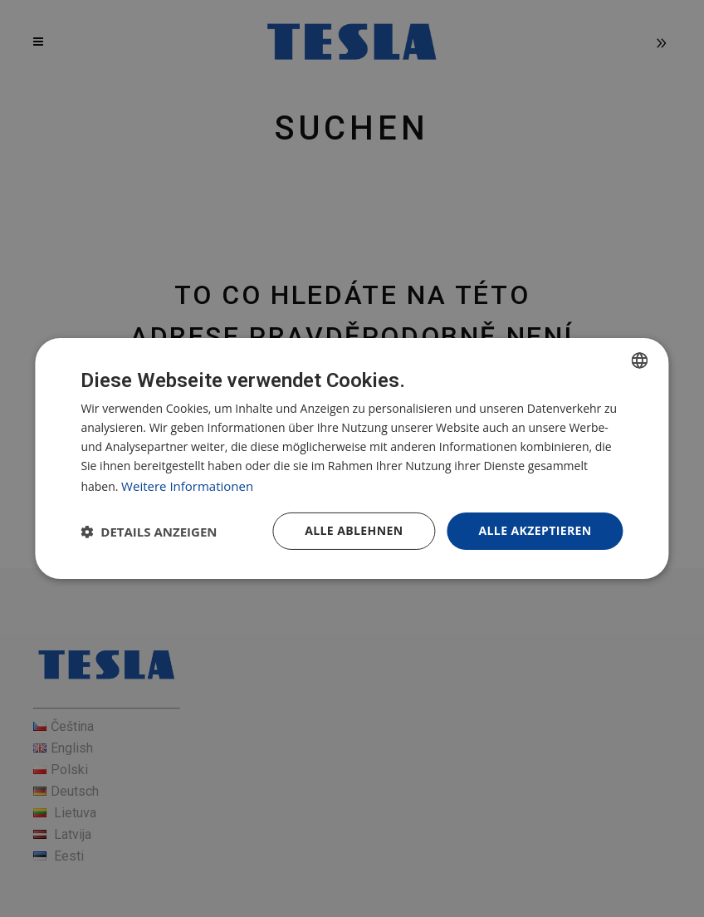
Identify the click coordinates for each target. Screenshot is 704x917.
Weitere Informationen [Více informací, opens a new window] (187, 486)
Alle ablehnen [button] (354, 530)
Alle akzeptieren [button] (534, 530)
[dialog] (351, 458)
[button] (149, 531)
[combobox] (640, 360)
